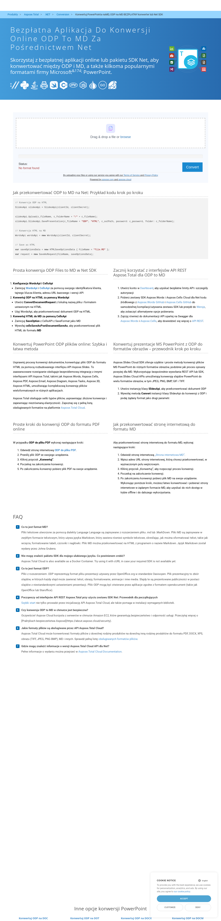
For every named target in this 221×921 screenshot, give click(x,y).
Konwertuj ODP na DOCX (136, 918)
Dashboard (146, 288)
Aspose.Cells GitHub (178, 302)
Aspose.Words (129, 321)
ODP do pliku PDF (65, 450)
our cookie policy (182, 891)
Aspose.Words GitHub (150, 302)
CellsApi (45, 288)
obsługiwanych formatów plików (117, 639)
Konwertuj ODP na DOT (84, 918)
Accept (184, 899)
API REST (197, 321)
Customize (170, 907)
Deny (198, 907)
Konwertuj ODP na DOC (33, 918)
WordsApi (31, 288)
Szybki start (28, 602)
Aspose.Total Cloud (73, 407)
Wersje (201, 307)
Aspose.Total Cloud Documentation (100, 651)
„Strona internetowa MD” (169, 455)
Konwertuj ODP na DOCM (187, 918)
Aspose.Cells (148, 321)
